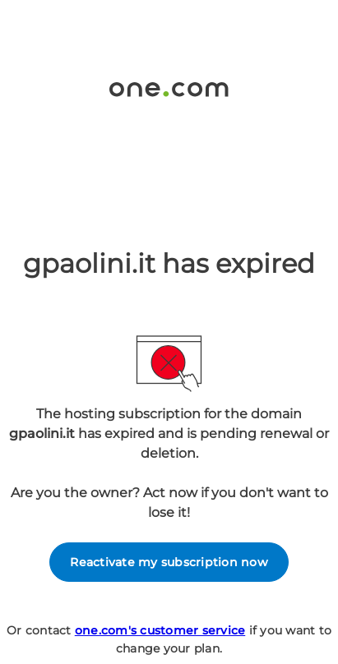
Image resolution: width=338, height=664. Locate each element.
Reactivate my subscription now (169, 562)
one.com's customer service (160, 630)
